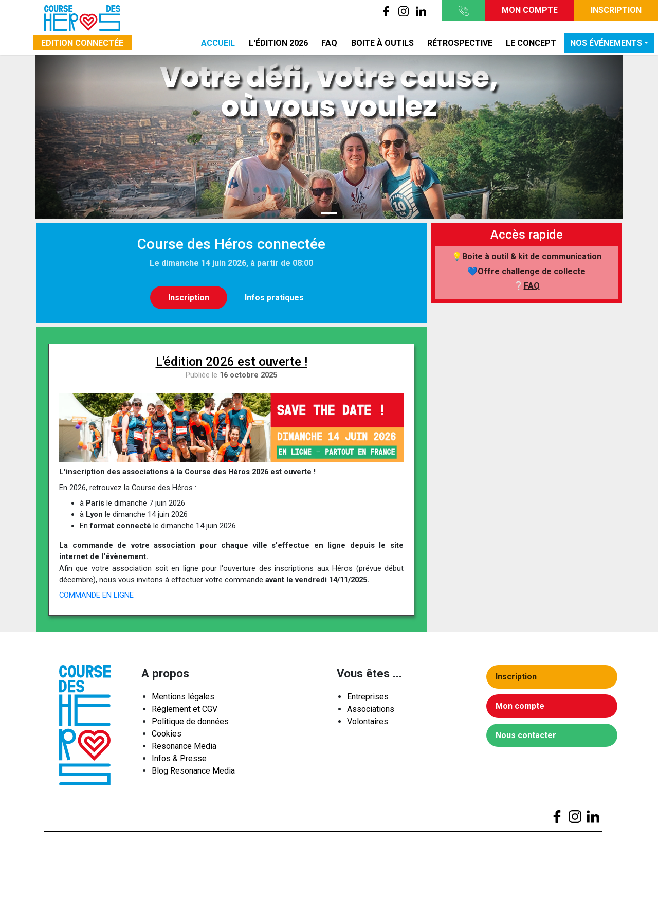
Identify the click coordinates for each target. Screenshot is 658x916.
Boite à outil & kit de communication (531, 256)
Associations (370, 711)
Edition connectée (82, 43)
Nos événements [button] (606, 43)
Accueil (218, 43)
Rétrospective (459, 43)
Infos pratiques (274, 297)
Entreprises (368, 699)
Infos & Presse (179, 760)
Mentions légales (183, 699)
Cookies (166, 736)
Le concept (531, 43)
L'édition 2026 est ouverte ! (231, 361)
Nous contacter (528, 737)
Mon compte (530, 10)
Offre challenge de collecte (532, 271)
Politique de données (190, 723)
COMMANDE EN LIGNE (96, 595)
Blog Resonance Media (193, 773)
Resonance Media (184, 748)
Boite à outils (382, 43)
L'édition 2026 (278, 43)
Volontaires (367, 723)
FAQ (329, 43)
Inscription (616, 10)
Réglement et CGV (184, 711)
